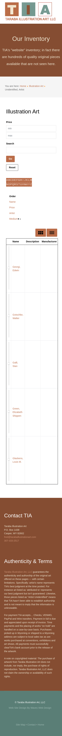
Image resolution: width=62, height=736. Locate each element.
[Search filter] (31, 150)
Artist (12, 213)
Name (12, 201)
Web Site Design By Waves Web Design (30, 707)
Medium (13, 218)
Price (12, 207)
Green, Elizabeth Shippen (17, 412)
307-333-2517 (11, 540)
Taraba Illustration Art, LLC (18, 572)
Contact (31, 724)
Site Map (20, 724)
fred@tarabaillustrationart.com (20, 537)
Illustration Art (36, 86)
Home (23, 86)
